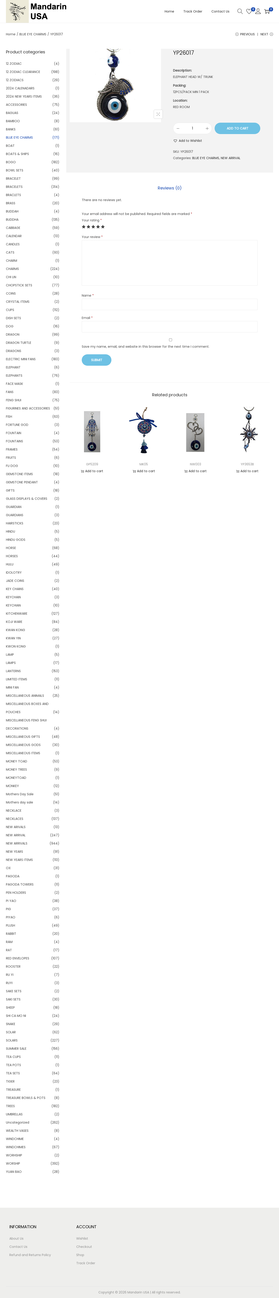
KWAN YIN (13, 638)
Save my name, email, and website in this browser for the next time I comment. (145, 346)
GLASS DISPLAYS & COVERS (26, 498)
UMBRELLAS (14, 1114)
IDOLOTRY (14, 572)
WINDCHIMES (16, 1147)
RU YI (9, 974)
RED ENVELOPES (17, 958)
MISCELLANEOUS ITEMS (23, 753)
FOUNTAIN (13, 433)
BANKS (11, 129)
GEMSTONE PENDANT (22, 482)
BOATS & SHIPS (17, 154)
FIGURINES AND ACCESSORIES (28, 408)
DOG (9, 326)
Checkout (84, 1246)
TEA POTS (13, 1065)
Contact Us (18, 1246)
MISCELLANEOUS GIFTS (23, 736)
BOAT (10, 145)
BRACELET (13, 178)
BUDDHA (12, 219)
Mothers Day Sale (20, 794)
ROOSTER (13, 966)
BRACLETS (13, 195)
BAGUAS (12, 113)
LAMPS (11, 663)
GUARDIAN (13, 507)
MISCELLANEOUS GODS (23, 745)
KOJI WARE (14, 621)
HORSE (11, 548)
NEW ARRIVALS (16, 843)
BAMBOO (13, 121)
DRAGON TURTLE (18, 342)
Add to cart (237, 128)
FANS (9, 392)
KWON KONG (16, 646)
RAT (9, 950)
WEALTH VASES (17, 1130)
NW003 (195, 464)
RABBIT (11, 933)
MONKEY (12, 786)
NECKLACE (13, 810)
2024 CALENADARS (20, 88)
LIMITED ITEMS (16, 679)
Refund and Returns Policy (30, 1255)
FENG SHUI (13, 400)
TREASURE (13, 1089)
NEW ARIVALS (16, 827)
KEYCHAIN (13, 597)
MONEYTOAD (16, 777)
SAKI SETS (13, 999)
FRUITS (11, 457)
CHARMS (12, 269)
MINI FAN (12, 687)
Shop (80, 1255)
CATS (10, 252)
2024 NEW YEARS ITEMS (24, 96)
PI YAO (11, 901)
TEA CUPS (13, 1056)
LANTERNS (13, 671)
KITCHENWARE (16, 613)
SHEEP (10, 1007)
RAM (9, 942)
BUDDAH (12, 211)
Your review (92, 237)
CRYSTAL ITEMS (17, 301)
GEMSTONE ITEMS (19, 474)
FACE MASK (14, 383)
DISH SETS (13, 318)
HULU (9, 564)
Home (11, 34)
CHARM (11, 260)
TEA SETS (13, 1073)
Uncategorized (17, 1122)
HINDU (10, 531)
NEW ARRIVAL (230, 158)
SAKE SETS (13, 991)
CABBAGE (13, 227)
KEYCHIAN (13, 605)
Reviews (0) (170, 188)
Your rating (92, 220)
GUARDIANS (14, 515)
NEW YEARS (14, 851)
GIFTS (10, 490)
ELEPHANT (13, 367)
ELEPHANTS (14, 375)
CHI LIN (11, 277)
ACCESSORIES (16, 104)
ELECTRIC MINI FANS (21, 359)
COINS (11, 293)
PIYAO (10, 917)
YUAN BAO (14, 1171)
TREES (10, 1106)
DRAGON (12, 334)
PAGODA (12, 876)
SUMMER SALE (16, 1048)
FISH (9, 416)
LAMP (10, 654)
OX (8, 868)
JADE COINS (15, 580)
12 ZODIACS (15, 80)
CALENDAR (14, 236)
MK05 (144, 464)
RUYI (9, 983)
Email (87, 318)
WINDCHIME (15, 1139)
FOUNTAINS (14, 441)
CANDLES (13, 244)
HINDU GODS (15, 539)
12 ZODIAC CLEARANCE (23, 72)
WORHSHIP (14, 1155)
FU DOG (12, 466)
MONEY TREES (16, 769)
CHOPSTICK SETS (19, 285)
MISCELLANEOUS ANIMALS (25, 695)
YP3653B (247, 464)
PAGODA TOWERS (20, 884)
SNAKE (10, 1024)
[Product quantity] (192, 128)
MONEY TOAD (16, 761)
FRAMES (12, 449)
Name (88, 295)
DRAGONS (13, 351)
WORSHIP (13, 1163)
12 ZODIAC (14, 63)
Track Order (85, 1263)
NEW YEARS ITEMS (19, 860)
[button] (187, 140)
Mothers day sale (19, 802)
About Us (16, 1238)
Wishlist (82, 1238)
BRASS (10, 203)
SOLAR (11, 1032)
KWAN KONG (15, 630)
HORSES (12, 556)
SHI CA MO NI (16, 1015)
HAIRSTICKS (14, 523)
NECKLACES (14, 818)
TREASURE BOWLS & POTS (25, 1098)
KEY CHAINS (15, 589)
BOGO (11, 162)
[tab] (170, 188)
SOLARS (12, 1040)
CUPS (10, 310)
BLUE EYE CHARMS (32, 34)
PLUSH (10, 925)
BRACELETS (14, 186)
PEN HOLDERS (16, 892)
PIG (8, 909)
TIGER (10, 1081)
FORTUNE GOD (17, 424)
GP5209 (92, 464)
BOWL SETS (14, 170)
